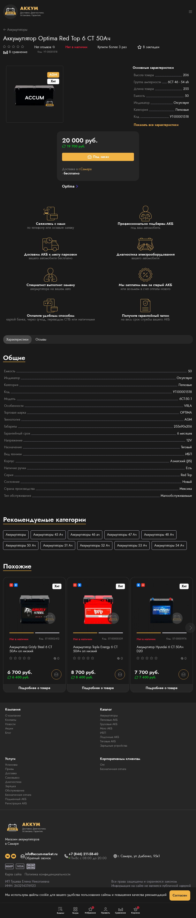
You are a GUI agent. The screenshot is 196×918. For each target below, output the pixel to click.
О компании (13, 716)
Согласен (180, 895)
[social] (7, 857)
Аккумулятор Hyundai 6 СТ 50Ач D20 (160, 650)
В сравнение (15, 52)
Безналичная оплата (18, 796)
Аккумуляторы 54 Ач (169, 545)
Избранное (90, 910)
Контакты (10, 721)
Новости (10, 725)
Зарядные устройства (113, 746)
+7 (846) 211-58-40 (83, 855)
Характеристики (17, 339)
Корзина (135, 910)
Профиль (105, 911)
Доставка (11, 774)
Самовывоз (12, 779)
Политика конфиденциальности (47, 875)
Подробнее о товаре (34, 688)
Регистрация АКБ (16, 804)
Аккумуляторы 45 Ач (48, 535)
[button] (190, 629)
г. (85, 169)
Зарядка (10, 787)
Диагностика (13, 783)
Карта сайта (13, 875)
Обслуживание (14, 791)
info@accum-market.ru (41, 855)
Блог (8, 733)
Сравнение (120, 911)
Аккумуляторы (15, 30)
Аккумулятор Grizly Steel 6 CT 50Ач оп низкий (30, 650)
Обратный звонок (38, 859)
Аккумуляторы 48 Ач (159, 535)
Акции (9, 729)
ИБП (103, 733)
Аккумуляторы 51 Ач (58, 545)
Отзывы (41, 339)
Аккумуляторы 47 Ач (122, 535)
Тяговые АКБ (108, 742)
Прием (9, 770)
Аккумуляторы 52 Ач (95, 545)
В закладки (148, 47)
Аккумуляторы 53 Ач (132, 545)
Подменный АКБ (16, 800)
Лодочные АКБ (109, 738)
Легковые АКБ (109, 721)
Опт (102, 766)
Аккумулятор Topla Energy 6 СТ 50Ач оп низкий (95, 650)
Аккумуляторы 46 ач (85, 535)
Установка (11, 766)
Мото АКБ (106, 729)
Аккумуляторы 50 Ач (21, 545)
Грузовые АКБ (109, 725)
